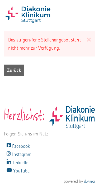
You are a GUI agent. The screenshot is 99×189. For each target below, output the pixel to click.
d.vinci (89, 181)
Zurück (14, 70)
